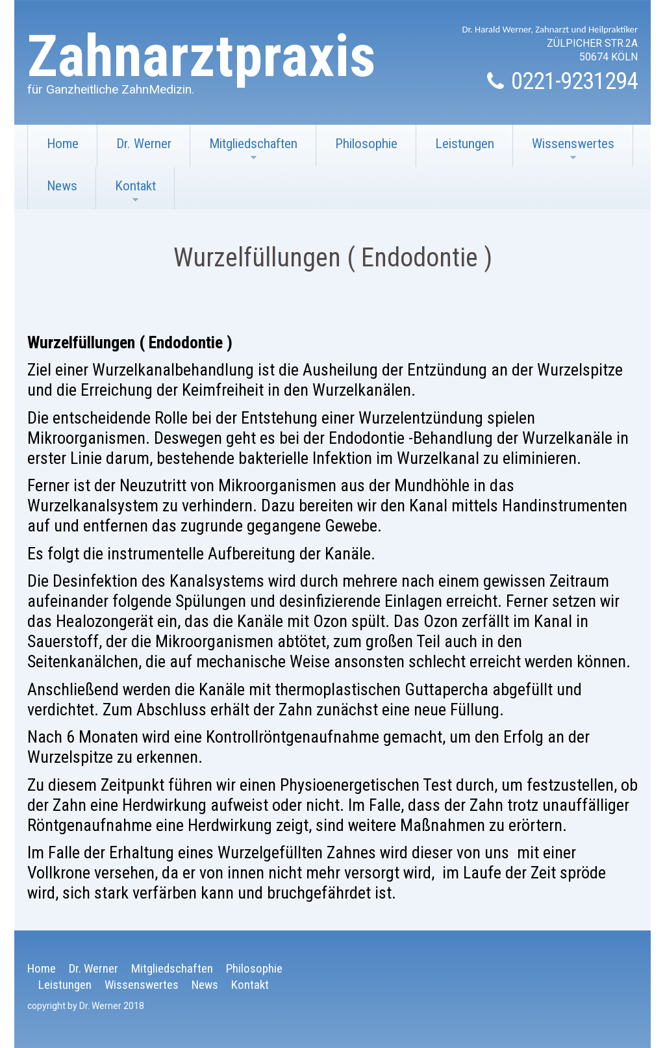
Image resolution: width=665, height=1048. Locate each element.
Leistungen (464, 143)
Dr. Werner (143, 143)
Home (63, 143)
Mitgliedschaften (243, 151)
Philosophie (366, 143)
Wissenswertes (563, 151)
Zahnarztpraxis (201, 56)
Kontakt (126, 193)
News (62, 186)
